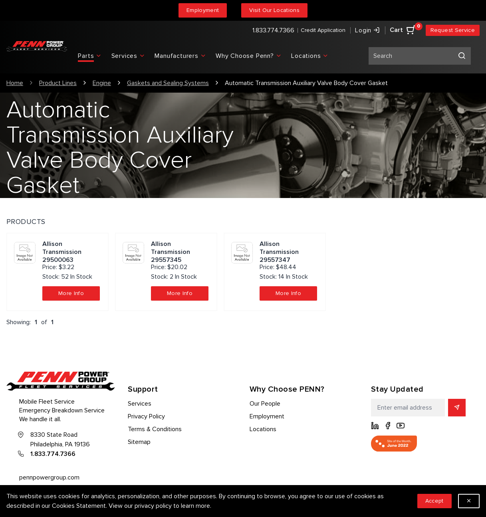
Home (14, 83)
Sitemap (139, 442)
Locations (263, 429)
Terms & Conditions (155, 429)
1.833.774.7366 (273, 30)
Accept (434, 500)
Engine (102, 83)
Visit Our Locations (274, 10)
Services (139, 404)
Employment (202, 10)
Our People (265, 404)
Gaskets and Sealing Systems (168, 83)
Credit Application (323, 30)
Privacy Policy (146, 416)
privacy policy (153, 506)
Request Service (452, 30)
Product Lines (58, 83)
